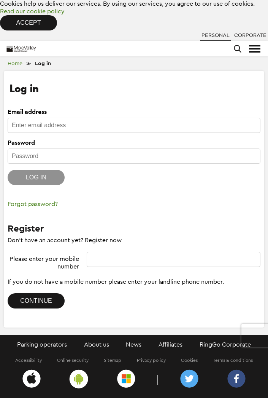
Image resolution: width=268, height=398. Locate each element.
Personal (215, 35)
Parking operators (42, 345)
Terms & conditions (233, 360)
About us (96, 345)
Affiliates (170, 345)
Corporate (250, 35)
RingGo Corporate (225, 345)
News (133, 345)
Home (15, 63)
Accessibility (28, 360)
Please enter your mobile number (44, 263)
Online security (73, 360)
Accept (28, 22)
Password (21, 143)
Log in (43, 63)
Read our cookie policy (32, 11)
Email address (27, 112)
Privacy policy (151, 360)
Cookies (189, 360)
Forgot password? (33, 204)
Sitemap (112, 360)
